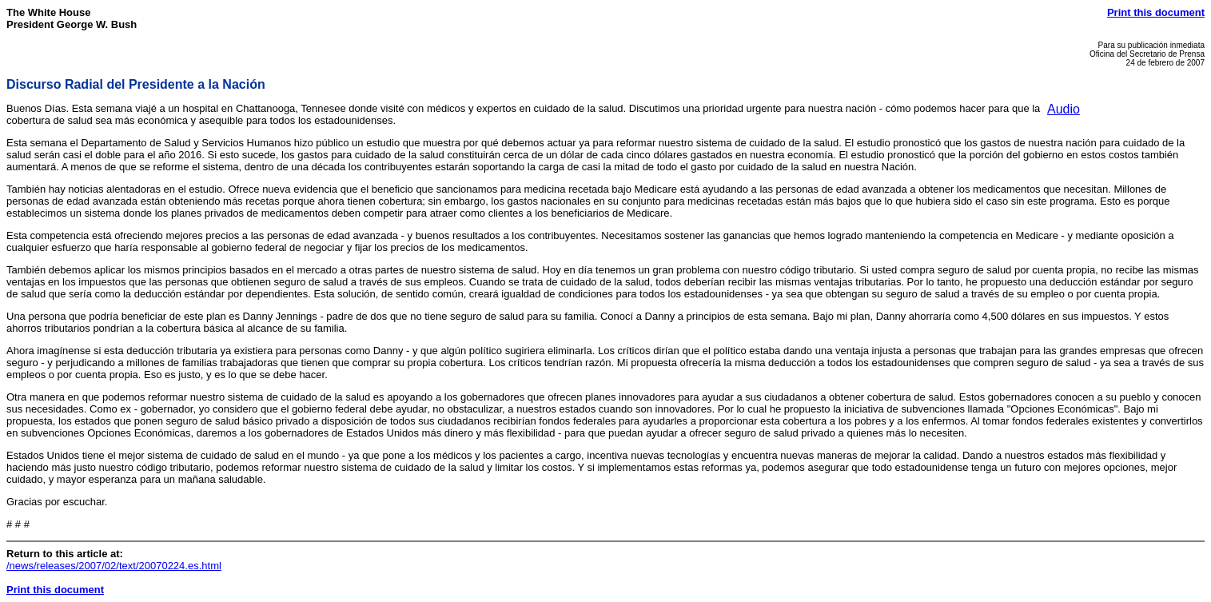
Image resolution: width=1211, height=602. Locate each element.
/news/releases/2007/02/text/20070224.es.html (113, 566)
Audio (1063, 109)
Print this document (1156, 12)
